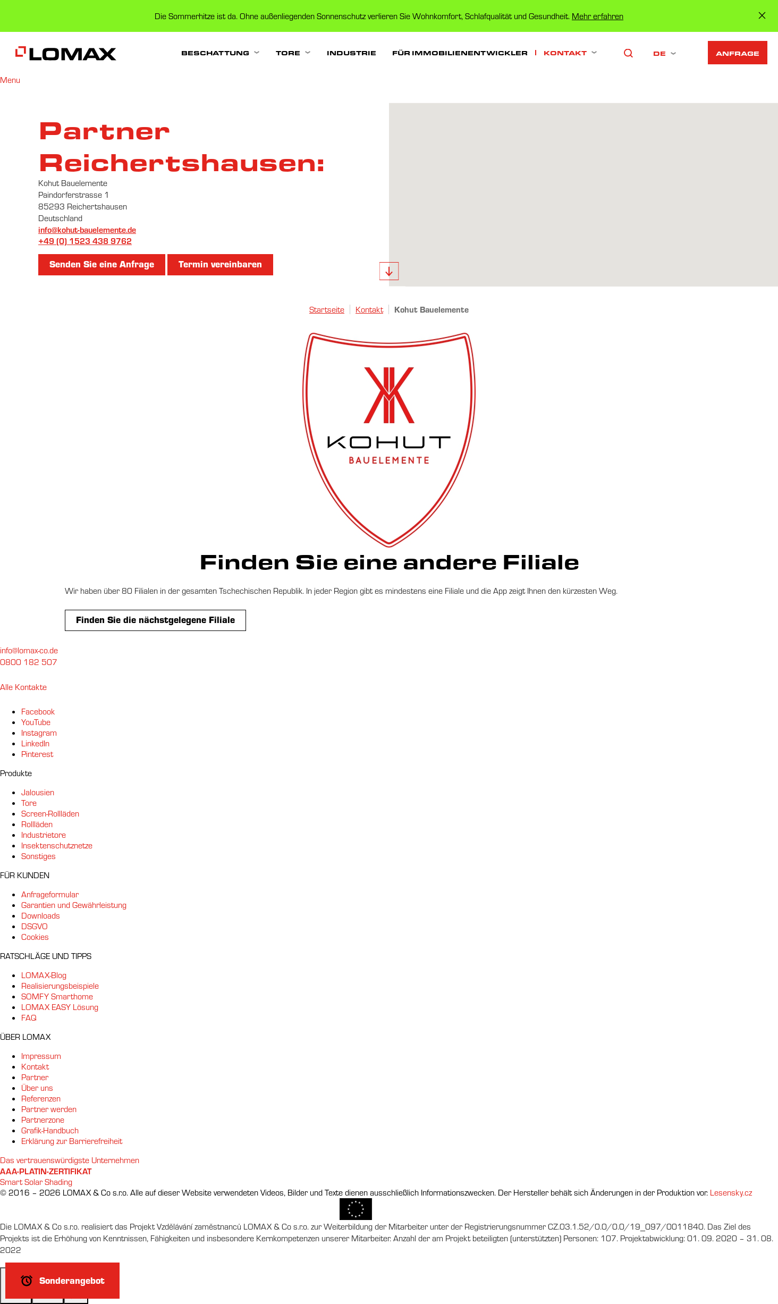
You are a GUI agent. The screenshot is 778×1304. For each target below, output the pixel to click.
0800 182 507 (28, 662)
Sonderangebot (72, 1280)
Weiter (389, 271)
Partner (34, 1077)
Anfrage (737, 53)
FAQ (29, 1017)
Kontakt (565, 52)
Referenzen (41, 1098)
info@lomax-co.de (29, 650)
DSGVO (34, 926)
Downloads (40, 915)
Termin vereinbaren (220, 263)
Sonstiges (38, 856)
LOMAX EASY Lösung (59, 1007)
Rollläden (37, 824)
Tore (288, 52)
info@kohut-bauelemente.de (87, 229)
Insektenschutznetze (56, 845)
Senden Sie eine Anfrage (101, 263)
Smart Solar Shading (36, 1181)
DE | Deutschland (660, 53)
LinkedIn (35, 743)
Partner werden (49, 1109)
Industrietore (43, 834)
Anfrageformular (50, 894)
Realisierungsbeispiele (60, 985)
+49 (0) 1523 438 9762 (85, 240)
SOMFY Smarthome (57, 996)
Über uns (37, 1087)
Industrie (351, 52)
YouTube (35, 722)
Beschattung (215, 52)
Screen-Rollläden (50, 813)
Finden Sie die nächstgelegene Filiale (155, 619)
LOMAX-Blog (43, 975)
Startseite (326, 309)
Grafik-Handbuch (50, 1130)
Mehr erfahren (597, 16)
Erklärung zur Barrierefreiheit (71, 1140)
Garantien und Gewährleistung (73, 904)
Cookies (35, 936)
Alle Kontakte (23, 687)
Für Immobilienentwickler (460, 52)
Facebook (38, 711)
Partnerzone (42, 1119)
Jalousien (37, 792)
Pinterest (37, 753)
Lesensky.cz (731, 1192)
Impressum (41, 1055)
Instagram (39, 732)
